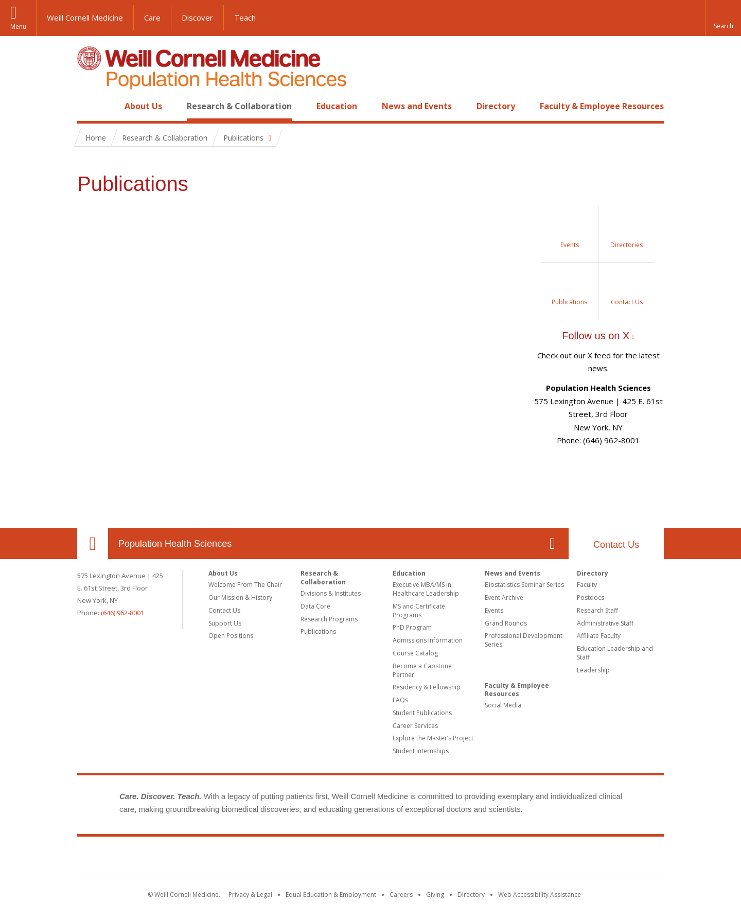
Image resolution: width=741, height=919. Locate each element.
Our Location (92, 543)
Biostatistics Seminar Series (524, 584)
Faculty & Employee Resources (602, 106)
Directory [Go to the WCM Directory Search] (471, 894)
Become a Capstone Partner (422, 670)
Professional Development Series (523, 640)
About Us (143, 106)
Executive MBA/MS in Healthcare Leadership (426, 589)
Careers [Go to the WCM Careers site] (401, 894)
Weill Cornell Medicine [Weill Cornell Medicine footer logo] (370, 857)
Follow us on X (595, 335)
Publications (318, 631)
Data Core (315, 606)
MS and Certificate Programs (419, 610)
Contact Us (616, 545)
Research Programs (329, 619)
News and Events (417, 106)
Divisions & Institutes (331, 593)
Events (494, 610)
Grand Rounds (506, 623)
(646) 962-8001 (122, 612)
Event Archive (504, 597)
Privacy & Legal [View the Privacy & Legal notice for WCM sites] (250, 894)
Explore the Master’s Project (433, 738)
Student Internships (421, 751)
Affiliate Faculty (599, 635)
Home (88, 106)
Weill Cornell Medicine (85, 17)
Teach (245, 17)
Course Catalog (415, 653)
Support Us (224, 623)
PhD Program (412, 627)
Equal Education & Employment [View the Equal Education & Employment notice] (331, 894)
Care (152, 17)
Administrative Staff (605, 623)
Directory (496, 106)
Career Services (415, 725)
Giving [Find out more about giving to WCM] (435, 894)
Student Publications (422, 712)
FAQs (400, 700)
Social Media (503, 705)
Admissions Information (428, 640)
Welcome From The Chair (245, 584)
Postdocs (590, 597)
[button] (723, 18)
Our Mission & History (240, 597)
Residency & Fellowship (427, 687)
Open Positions (230, 635)
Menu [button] (18, 26)
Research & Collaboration (239, 106)
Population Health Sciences (175, 544)
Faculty (587, 584)
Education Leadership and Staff (615, 653)
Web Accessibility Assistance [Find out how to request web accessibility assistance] (539, 894)
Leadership (593, 670)
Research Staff (597, 610)
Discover (197, 17)
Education (336, 106)
